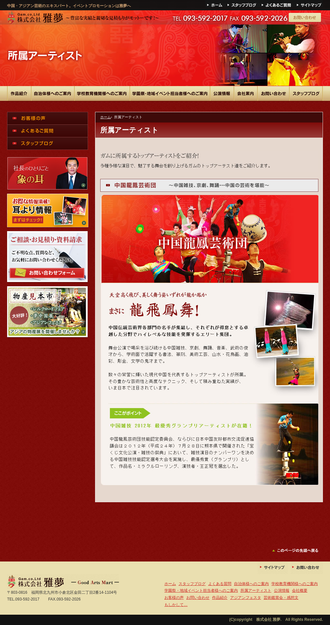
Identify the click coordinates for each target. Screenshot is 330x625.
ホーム (215, 3)
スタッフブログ (192, 583)
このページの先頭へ (297, 550)
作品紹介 (220, 597)
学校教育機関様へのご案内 (294, 583)
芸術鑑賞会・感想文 (281, 597)
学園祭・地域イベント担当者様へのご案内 (201, 590)
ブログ (243, 3)
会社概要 (299, 590)
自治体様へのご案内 (251, 583)
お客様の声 (174, 597)
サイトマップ (310, 3)
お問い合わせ (307, 568)
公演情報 (281, 590)
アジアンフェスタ (245, 597)
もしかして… (176, 604)
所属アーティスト (255, 590)
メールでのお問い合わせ (305, 18)
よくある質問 (278, 3)
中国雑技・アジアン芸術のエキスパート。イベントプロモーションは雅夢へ (83, 18)
